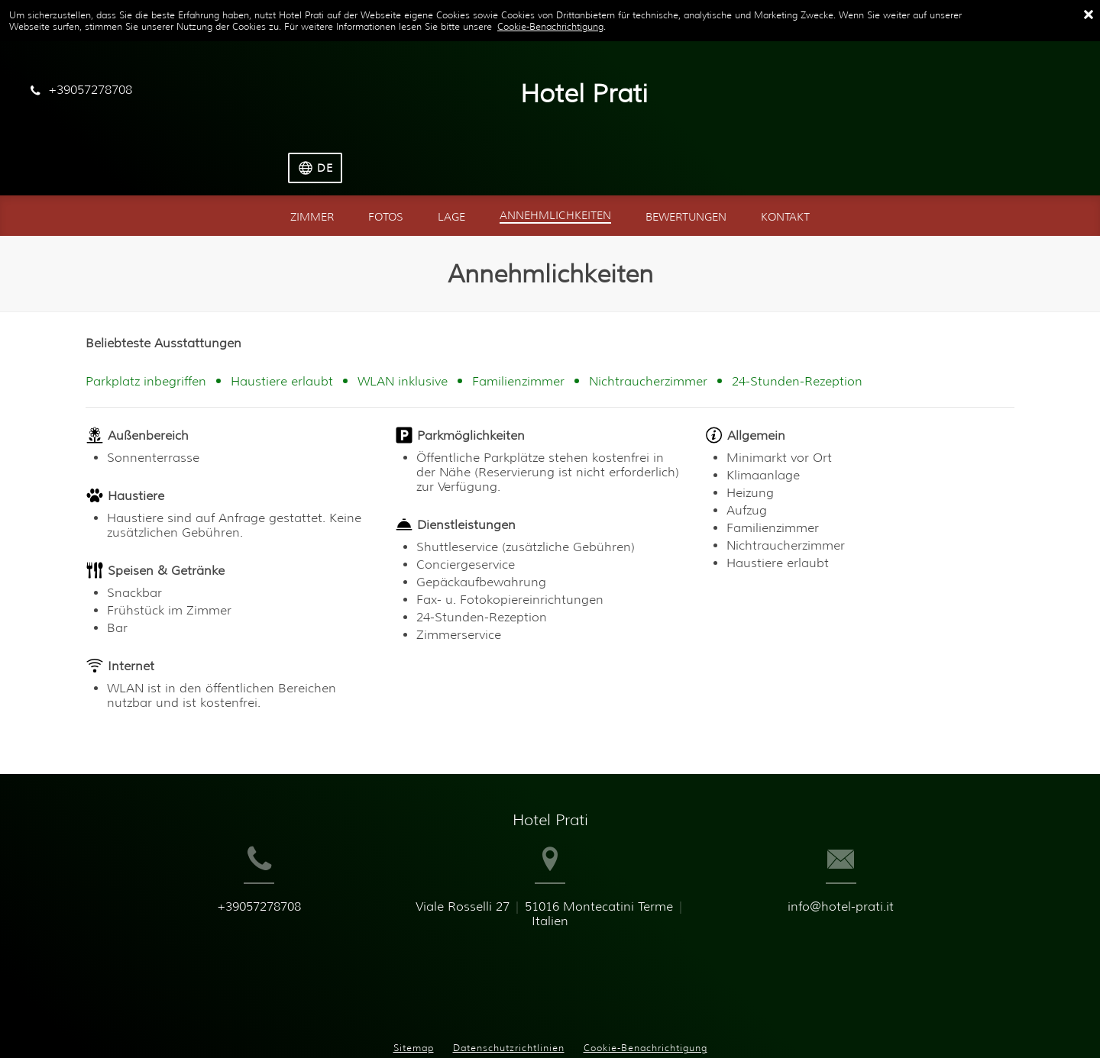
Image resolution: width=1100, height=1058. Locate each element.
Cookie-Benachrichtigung (550, 26)
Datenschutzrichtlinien (509, 989)
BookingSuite (390, 1021)
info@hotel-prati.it (880, 885)
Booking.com (581, 1021)
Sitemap (413, 989)
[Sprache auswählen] (1039, 94)
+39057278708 (219, 885)
